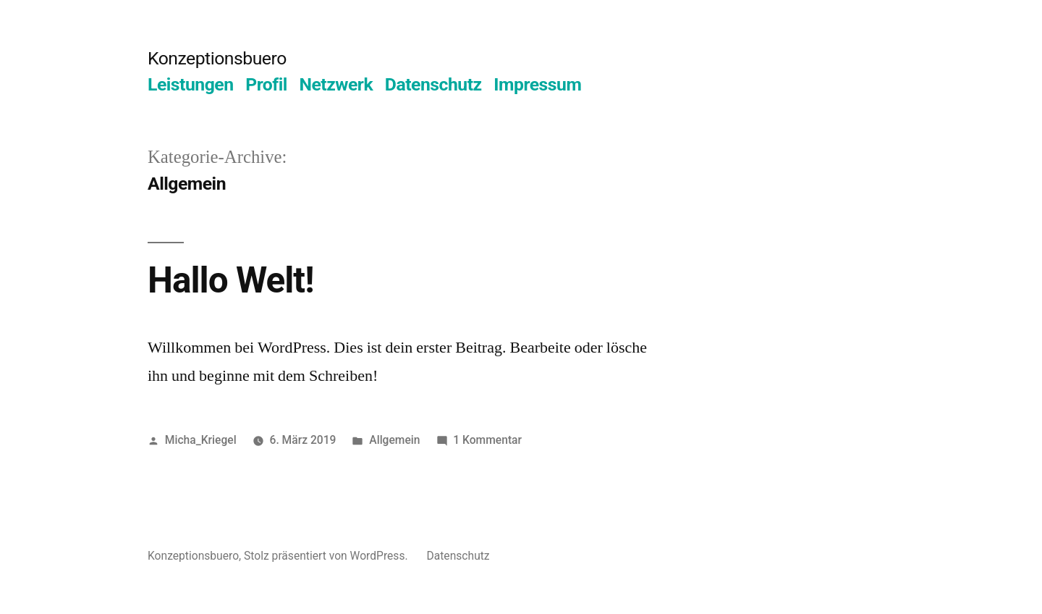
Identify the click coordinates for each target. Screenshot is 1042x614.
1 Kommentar (487, 440)
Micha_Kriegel (201, 440)
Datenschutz (433, 84)
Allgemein (394, 440)
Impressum (537, 84)
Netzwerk (336, 84)
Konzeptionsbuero (217, 58)
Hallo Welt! (231, 280)
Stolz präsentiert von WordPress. (327, 556)
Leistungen (191, 84)
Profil (266, 84)
